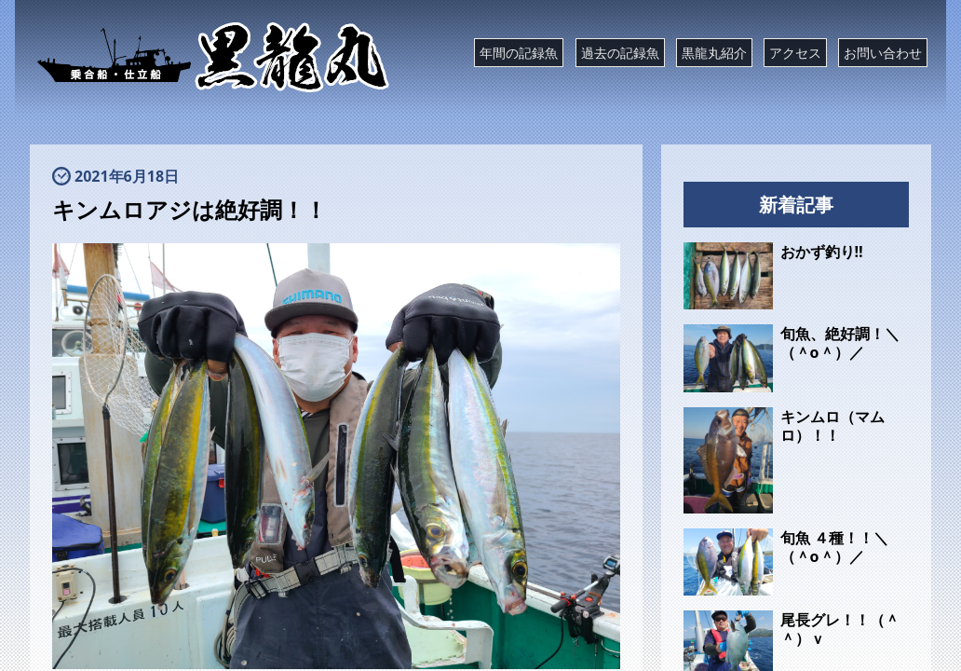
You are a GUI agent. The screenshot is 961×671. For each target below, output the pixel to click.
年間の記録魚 (519, 53)
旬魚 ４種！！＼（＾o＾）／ (834, 547)
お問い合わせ (883, 53)
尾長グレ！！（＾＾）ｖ (840, 629)
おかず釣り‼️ (821, 251)
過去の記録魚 (620, 53)
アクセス (795, 53)
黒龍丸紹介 (714, 53)
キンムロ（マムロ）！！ (832, 425)
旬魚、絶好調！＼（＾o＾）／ (840, 343)
